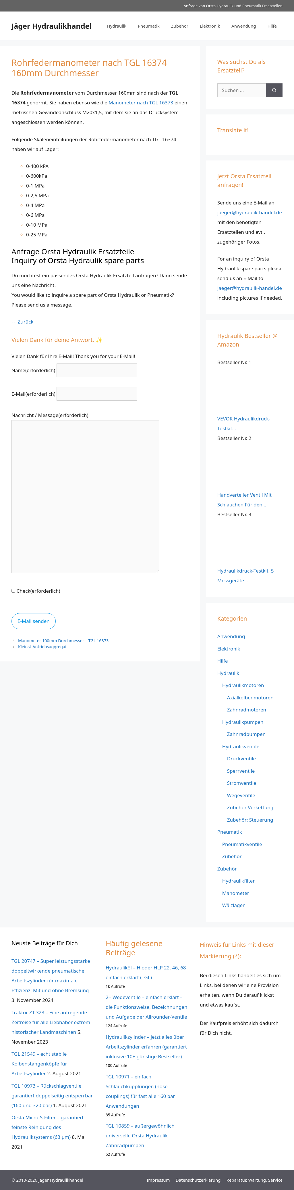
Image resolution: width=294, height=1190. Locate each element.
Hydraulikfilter (238, 880)
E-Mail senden (34, 621)
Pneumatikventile (242, 844)
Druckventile (241, 758)
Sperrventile (241, 771)
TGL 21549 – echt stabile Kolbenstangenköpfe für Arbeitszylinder (39, 1064)
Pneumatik (149, 26)
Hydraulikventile (241, 746)
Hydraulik (116, 26)
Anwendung (243, 26)
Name (33, 370)
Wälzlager (233, 905)
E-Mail (33, 394)
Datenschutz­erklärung (198, 1180)
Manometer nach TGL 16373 (141, 102)
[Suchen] (274, 90)
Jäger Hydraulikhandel (51, 26)
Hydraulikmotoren (243, 685)
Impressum (158, 1180)
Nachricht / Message (49, 415)
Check (38, 591)
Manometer (235, 893)
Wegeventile (241, 795)
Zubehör (179, 26)
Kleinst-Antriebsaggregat (42, 646)
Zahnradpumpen (246, 734)
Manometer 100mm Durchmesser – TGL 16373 (63, 640)
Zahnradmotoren (246, 709)
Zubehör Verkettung (250, 807)
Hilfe (272, 26)
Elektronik (210, 26)
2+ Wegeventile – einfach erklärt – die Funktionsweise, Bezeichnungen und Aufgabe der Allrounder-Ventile (146, 1007)
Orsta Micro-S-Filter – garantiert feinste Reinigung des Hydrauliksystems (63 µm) (47, 1127)
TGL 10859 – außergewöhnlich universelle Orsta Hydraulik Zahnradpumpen (140, 1135)
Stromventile (241, 783)
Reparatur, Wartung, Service (254, 1180)
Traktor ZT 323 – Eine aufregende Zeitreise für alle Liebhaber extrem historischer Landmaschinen (50, 1022)
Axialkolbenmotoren (250, 697)
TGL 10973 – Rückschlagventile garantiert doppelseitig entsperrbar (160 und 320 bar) (52, 1095)
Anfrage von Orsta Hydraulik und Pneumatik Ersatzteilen (233, 5)
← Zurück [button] (22, 321)
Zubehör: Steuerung (250, 819)
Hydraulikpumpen (243, 722)
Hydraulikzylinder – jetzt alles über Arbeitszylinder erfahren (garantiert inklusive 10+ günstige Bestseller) (146, 1047)
